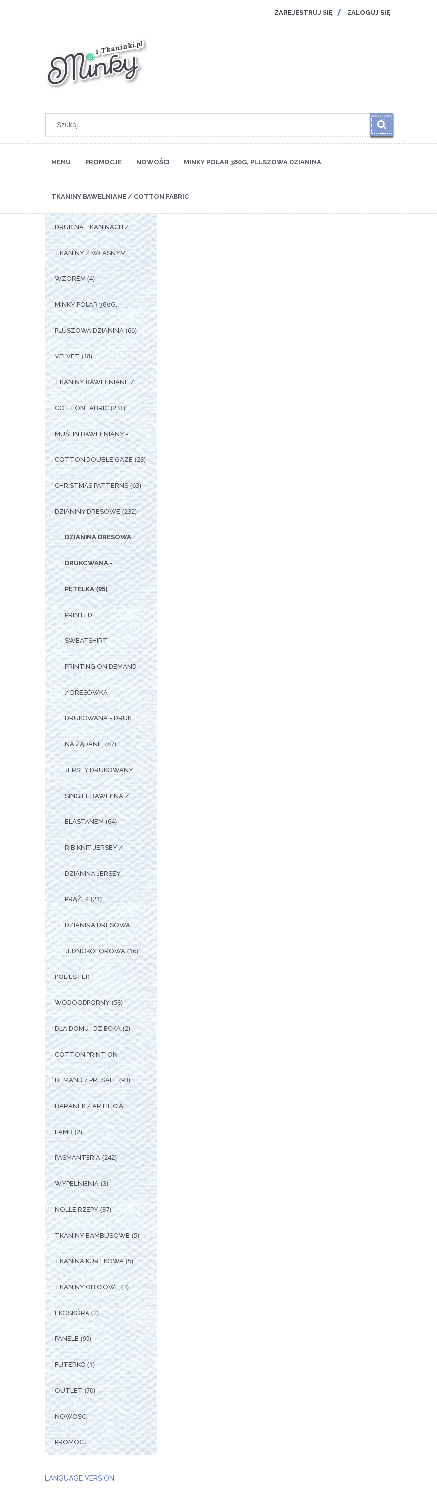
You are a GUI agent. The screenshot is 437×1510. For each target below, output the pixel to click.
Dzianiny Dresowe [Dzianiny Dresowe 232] (87, 511)
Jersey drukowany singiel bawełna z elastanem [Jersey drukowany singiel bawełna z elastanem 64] (99, 795)
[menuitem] (61, 161)
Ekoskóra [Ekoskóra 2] (72, 1313)
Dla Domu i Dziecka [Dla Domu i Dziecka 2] (88, 1028)
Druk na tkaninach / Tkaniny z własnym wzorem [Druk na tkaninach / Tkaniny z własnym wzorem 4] (92, 252)
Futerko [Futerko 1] (70, 1364)
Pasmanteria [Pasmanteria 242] (77, 1157)
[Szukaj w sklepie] (209, 125)
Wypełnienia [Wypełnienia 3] (77, 1183)
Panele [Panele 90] (67, 1338)
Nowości (71, 1416)
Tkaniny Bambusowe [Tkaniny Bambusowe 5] (92, 1235)
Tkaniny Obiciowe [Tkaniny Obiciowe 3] (87, 1287)
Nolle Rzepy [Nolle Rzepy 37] (76, 1209)
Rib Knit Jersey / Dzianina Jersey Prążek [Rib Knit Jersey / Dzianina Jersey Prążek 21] (94, 873)
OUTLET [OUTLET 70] (69, 1390)
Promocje (72, 1442)
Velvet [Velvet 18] (67, 356)
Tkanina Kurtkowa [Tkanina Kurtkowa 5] (89, 1261)
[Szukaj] (381, 124)
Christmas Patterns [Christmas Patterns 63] (91, 485)
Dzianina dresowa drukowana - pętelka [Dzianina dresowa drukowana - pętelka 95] (98, 563)
